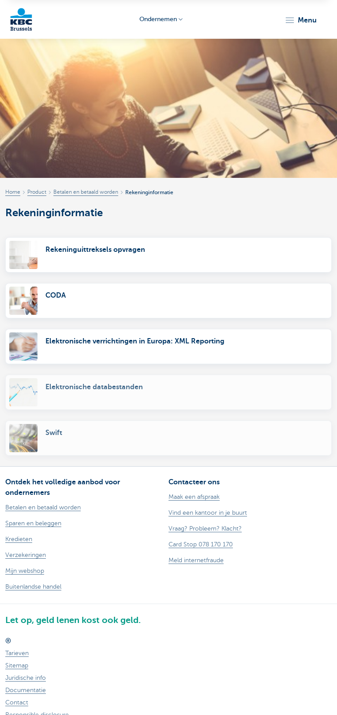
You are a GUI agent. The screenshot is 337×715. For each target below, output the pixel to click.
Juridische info (25, 677)
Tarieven (17, 653)
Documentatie (25, 690)
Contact (16, 702)
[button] (300, 20)
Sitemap (16, 665)
